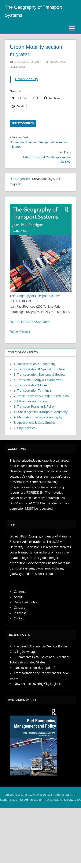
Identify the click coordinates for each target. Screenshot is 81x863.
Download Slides (25, 602)
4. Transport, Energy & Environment (38, 380)
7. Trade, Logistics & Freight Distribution (41, 396)
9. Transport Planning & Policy (34, 406)
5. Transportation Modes (30, 385)
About (18, 597)
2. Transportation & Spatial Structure (39, 369)
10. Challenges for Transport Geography (41, 412)
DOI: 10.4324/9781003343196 (29, 322)
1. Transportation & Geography (34, 364)
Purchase (20, 613)
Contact (19, 618)
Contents (20, 592)
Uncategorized (23, 123)
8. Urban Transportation (30, 401)
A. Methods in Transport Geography (38, 417)
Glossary (19, 608)
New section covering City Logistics (38, 684)
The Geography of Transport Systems (35, 296)
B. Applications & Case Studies (34, 422)
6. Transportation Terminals (33, 390)
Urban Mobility (26, 79)
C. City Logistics (24, 428)
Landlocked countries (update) (34, 668)
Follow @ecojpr (20, 332)
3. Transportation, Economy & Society (39, 374)
